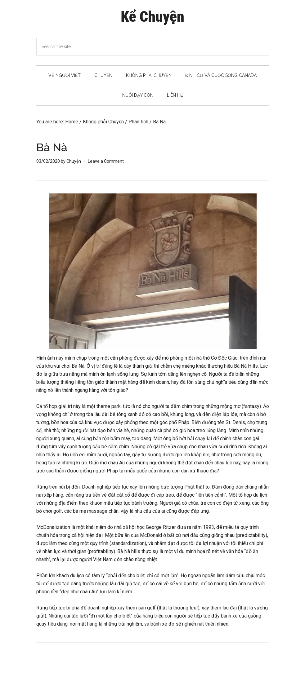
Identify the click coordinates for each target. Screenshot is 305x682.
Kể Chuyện (152, 16)
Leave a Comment (106, 161)
